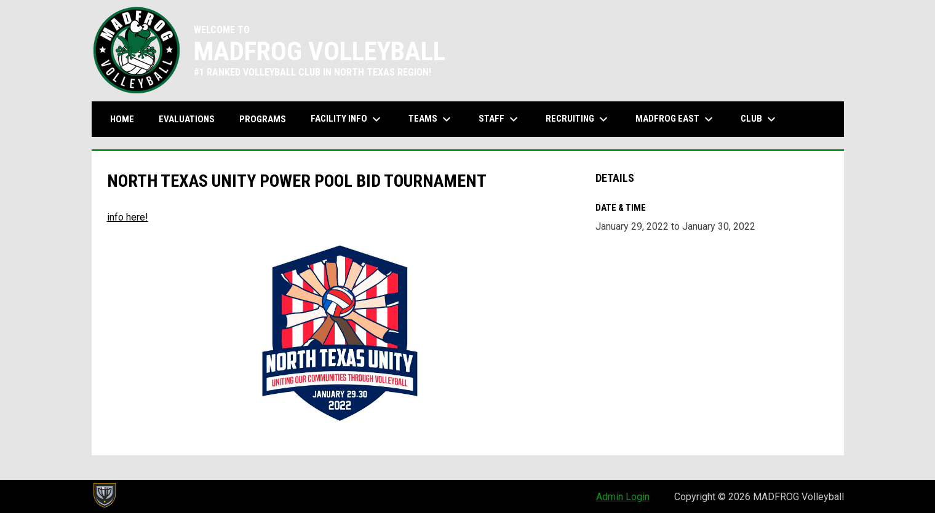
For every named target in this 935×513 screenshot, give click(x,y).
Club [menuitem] (760, 119)
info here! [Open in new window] (127, 217)
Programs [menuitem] (262, 119)
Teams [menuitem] (431, 119)
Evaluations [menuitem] (187, 119)
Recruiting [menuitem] (578, 119)
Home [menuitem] (122, 119)
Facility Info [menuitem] (347, 119)
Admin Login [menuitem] (623, 497)
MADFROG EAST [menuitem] (675, 119)
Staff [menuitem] (500, 119)
